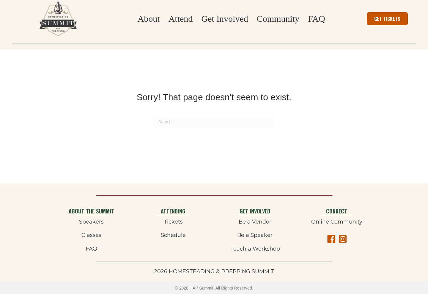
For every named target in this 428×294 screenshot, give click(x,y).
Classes (91, 235)
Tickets (173, 221)
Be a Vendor (255, 221)
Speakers (91, 221)
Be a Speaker (255, 235)
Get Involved (224, 18)
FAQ (316, 18)
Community (278, 18)
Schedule (173, 235)
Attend (181, 18)
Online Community (336, 221)
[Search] (214, 122)
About (149, 18)
